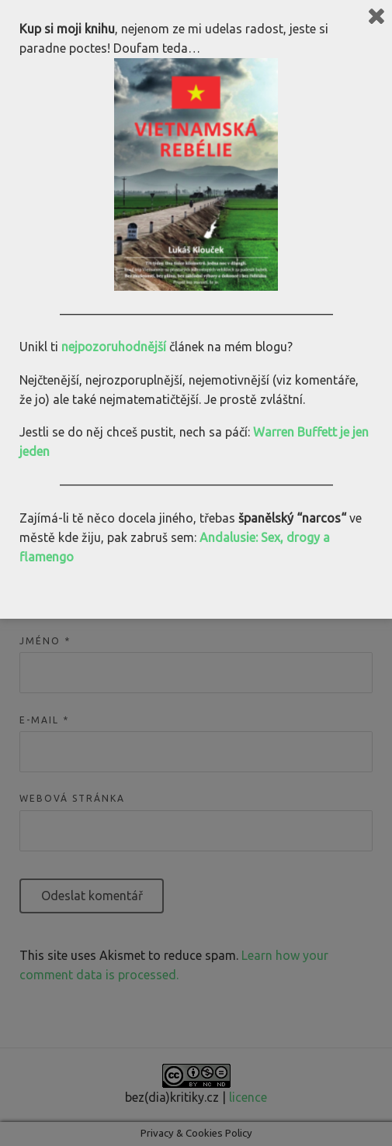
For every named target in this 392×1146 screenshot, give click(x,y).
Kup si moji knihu (67, 29)
